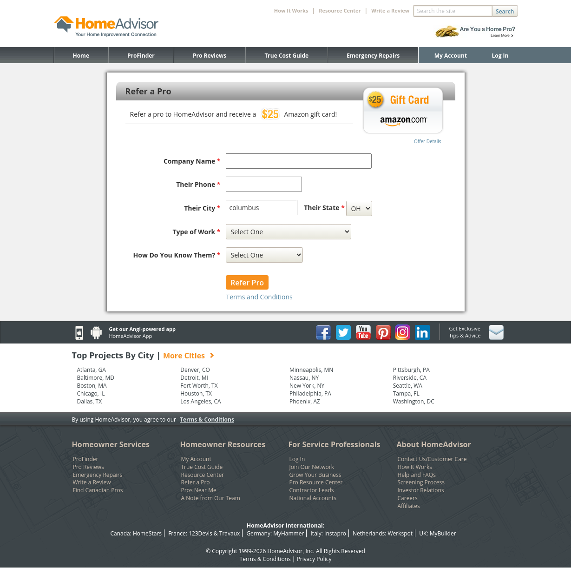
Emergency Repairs (373, 55)
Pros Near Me (199, 490)
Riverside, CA (410, 378)
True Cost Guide (286, 55)
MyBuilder (443, 533)
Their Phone (198, 184)
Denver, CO (195, 370)
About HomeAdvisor (434, 444)
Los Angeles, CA (200, 401)
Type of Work (196, 231)
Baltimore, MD (95, 378)
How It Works (415, 467)
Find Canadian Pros (98, 490)
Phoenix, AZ (304, 401)
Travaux (229, 533)
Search (505, 11)
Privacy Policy (314, 559)
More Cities (184, 355)
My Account (450, 55)
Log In (500, 55)
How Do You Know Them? (177, 255)
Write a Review (390, 10)
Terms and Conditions (259, 296)
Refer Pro (247, 282)
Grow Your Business (315, 475)
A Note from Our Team (210, 498)
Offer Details (427, 141)
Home (81, 55)
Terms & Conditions (207, 419)
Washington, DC (413, 401)
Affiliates (409, 506)
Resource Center (202, 475)
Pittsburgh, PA (411, 370)
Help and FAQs (417, 475)
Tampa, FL (406, 393)
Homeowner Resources (223, 444)
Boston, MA (92, 386)
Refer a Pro (195, 482)
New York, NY (306, 386)
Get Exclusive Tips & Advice (465, 332)
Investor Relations (421, 490)
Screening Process (421, 482)
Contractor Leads (311, 490)
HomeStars (147, 533)
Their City (202, 208)
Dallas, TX (89, 401)
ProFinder (141, 55)
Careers (408, 498)
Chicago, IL (91, 393)
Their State (324, 207)
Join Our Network (311, 467)
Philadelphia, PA (310, 393)
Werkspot (400, 533)
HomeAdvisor (284, 551)
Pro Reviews (209, 55)
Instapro (335, 533)
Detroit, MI (194, 378)
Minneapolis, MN (311, 370)
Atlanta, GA (91, 370)
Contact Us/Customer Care (432, 459)
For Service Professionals (335, 444)
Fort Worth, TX (198, 386)
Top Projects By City (143, 355)
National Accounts (312, 498)
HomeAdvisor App (130, 335)
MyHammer (288, 533)
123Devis (200, 533)
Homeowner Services (111, 444)
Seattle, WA (407, 386)
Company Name (192, 161)
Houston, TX (196, 393)
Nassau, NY (304, 378)
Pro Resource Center (316, 482)
